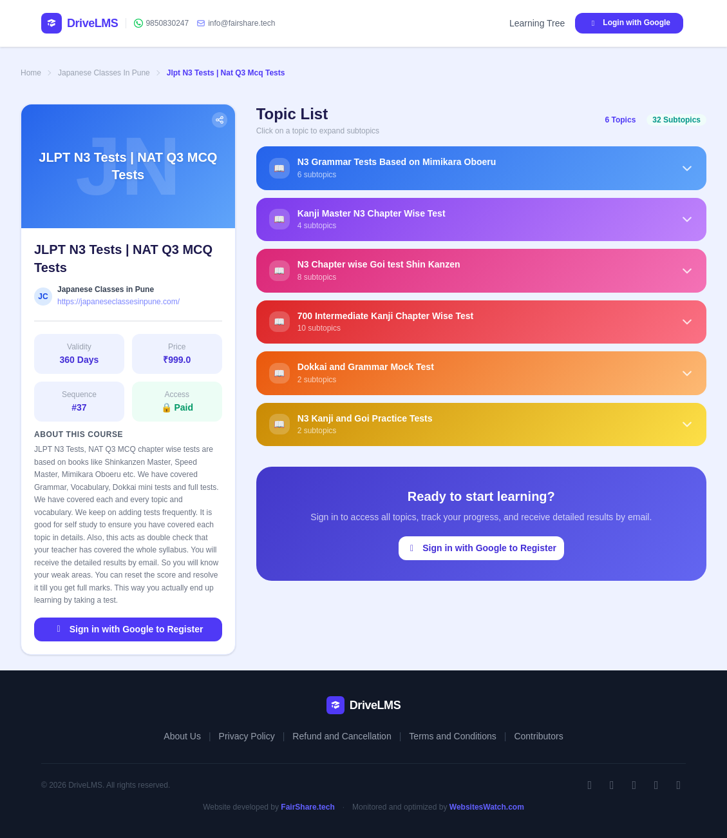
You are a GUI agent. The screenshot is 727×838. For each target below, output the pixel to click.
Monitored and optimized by (438, 807)
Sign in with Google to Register (128, 629)
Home (31, 72)
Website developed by (269, 807)
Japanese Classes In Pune (104, 72)
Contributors (538, 736)
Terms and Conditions (452, 736)
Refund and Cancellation (341, 736)
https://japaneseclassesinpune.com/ (118, 301)
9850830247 (161, 23)
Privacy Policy (247, 736)
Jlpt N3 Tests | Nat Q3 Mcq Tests (226, 72)
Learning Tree (537, 23)
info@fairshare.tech (235, 23)
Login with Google (629, 22)
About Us (182, 736)
